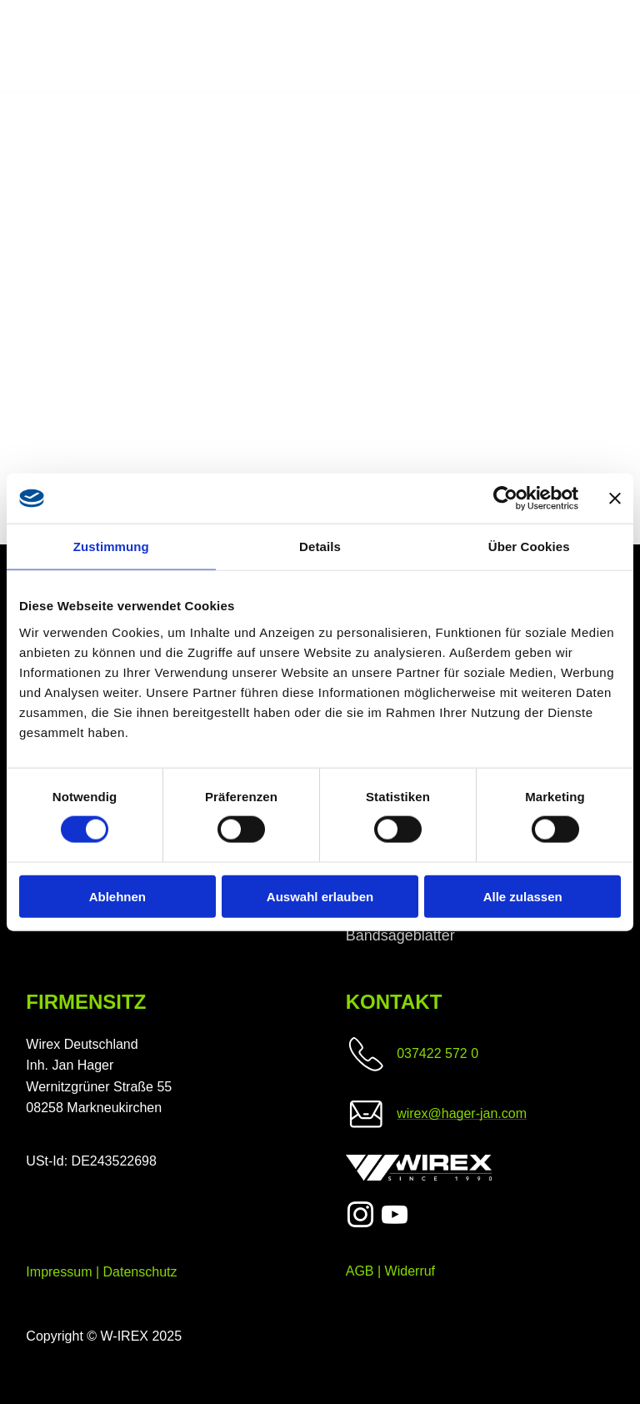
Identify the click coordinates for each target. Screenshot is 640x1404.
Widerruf (410, 1271)
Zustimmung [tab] (111, 546)
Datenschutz (140, 1272)
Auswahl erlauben (320, 896)
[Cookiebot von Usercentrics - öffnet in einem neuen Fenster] (505, 498)
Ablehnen (117, 896)
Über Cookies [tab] (529, 546)
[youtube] (394, 1218)
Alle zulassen (522, 896)
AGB (360, 1271)
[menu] (603, 46)
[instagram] (361, 1218)
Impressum (59, 1272)
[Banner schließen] (615, 498)
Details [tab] (320, 546)
